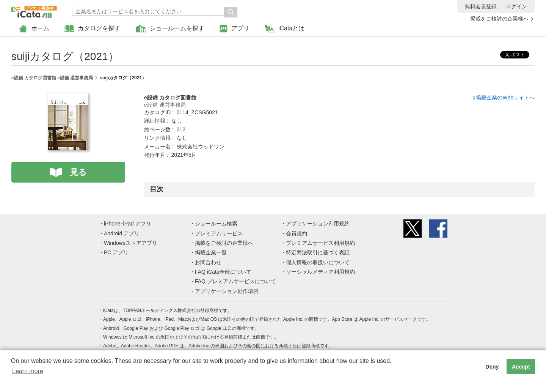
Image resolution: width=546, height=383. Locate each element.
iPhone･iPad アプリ (127, 224)
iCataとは (284, 29)
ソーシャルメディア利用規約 (320, 272)
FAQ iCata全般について (223, 272)
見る (78, 172)
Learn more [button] (27, 371)
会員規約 (296, 233)
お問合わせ (208, 262)
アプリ (234, 29)
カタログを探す (92, 29)
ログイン (516, 6)
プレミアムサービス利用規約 (320, 243)
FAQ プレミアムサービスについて (235, 281)
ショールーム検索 (216, 224)
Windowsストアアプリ (130, 243)
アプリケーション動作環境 (227, 291)
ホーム (34, 29)
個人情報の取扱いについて (318, 262)
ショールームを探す (169, 29)
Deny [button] (492, 367)
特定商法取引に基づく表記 (318, 252)
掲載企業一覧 (211, 252)
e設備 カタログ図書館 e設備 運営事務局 (52, 77)
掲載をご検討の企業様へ (499, 19)
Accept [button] (521, 367)
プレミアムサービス (219, 233)
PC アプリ (116, 252)
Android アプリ (122, 233)
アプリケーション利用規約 (318, 224)
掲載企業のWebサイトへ (505, 98)
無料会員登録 (481, 6)
